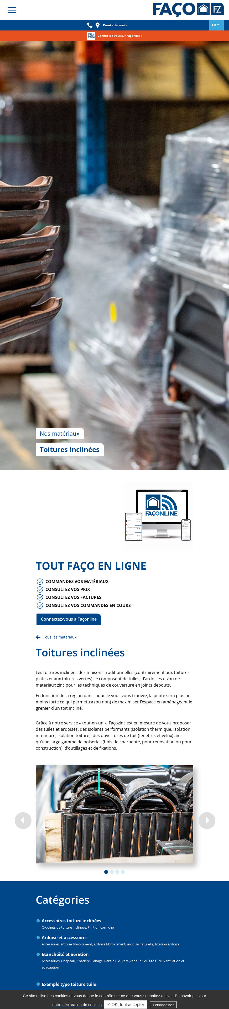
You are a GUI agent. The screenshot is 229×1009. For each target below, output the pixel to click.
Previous (22, 752)
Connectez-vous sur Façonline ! (120, 36)
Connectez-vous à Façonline (69, 551)
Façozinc (188, 10)
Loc (97, 25)
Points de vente (115, 25)
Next (206, 752)
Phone (89, 25)
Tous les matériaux (59, 569)
